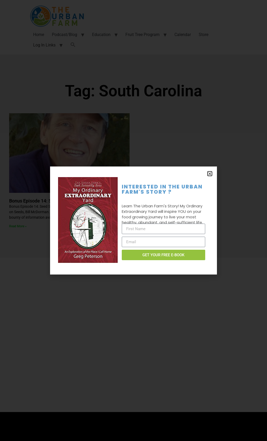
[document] (133, 220)
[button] (210, 174)
